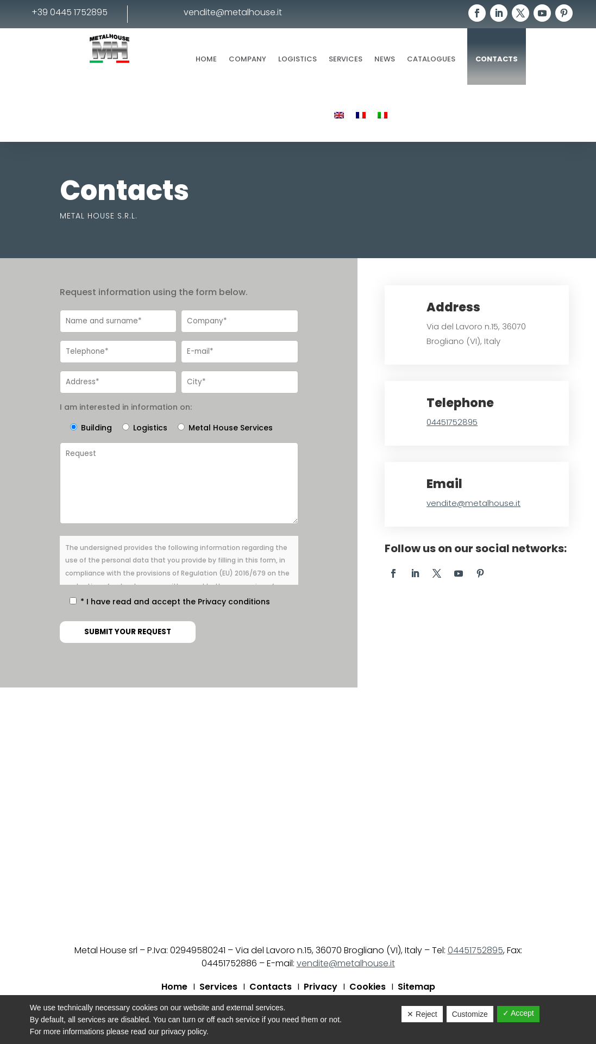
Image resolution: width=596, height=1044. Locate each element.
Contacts (496, 59)
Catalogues (431, 59)
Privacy (320, 988)
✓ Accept (518, 1013)
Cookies (367, 988)
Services (345, 59)
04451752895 (452, 422)
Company (247, 59)
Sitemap (416, 988)
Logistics (297, 59)
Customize (470, 1014)
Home (206, 59)
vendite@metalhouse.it (473, 503)
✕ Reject (422, 1014)
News (384, 59)
